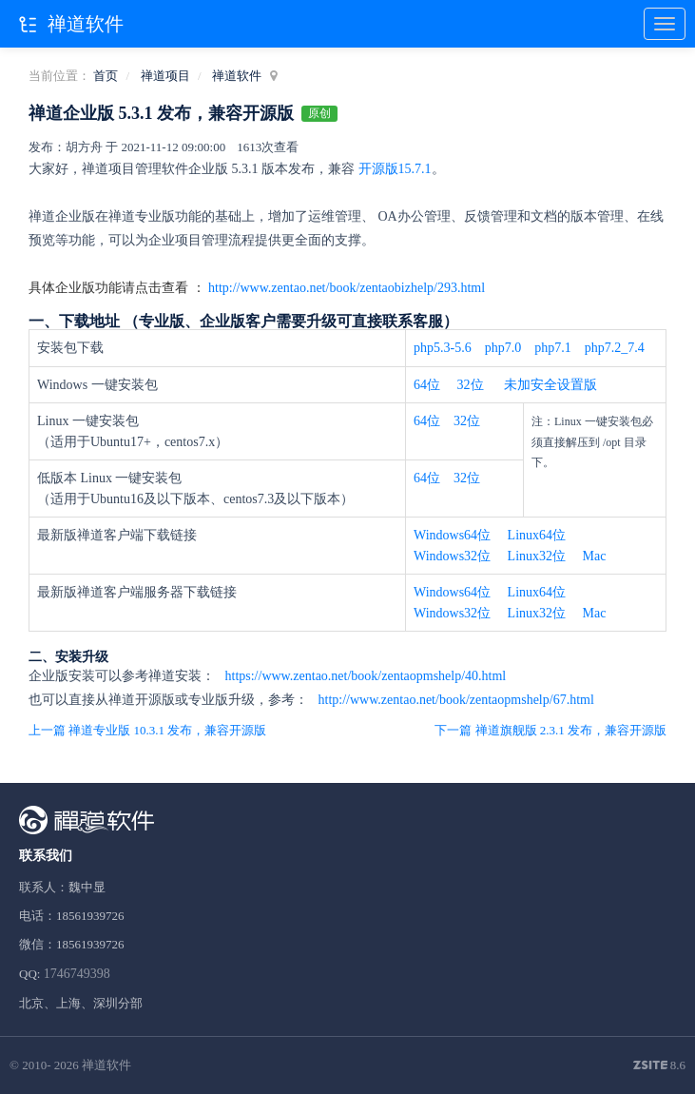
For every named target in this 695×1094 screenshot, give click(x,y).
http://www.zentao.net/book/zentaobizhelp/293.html (346, 288)
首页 (105, 75)
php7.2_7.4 (615, 348)
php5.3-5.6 (443, 348)
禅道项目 (165, 75)
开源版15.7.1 (395, 169)
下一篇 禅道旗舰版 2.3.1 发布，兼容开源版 (550, 730)
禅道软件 (236, 75)
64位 (427, 385)
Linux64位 (537, 535)
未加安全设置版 (550, 385)
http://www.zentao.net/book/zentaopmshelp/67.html (454, 700)
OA (387, 216)
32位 (470, 385)
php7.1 (552, 348)
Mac (595, 556)
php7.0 (503, 348)
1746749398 (77, 974)
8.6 (659, 1066)
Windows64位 (452, 535)
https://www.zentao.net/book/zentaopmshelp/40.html (364, 676)
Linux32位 (537, 556)
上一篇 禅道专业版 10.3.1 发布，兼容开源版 (147, 730)
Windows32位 (452, 556)
